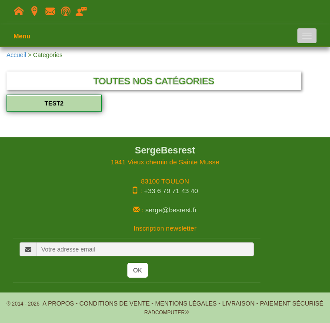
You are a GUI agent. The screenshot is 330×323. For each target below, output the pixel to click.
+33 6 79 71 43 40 (171, 190)
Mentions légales (186, 303)
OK (137, 270)
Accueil (16, 54)
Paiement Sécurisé (291, 303)
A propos (58, 303)
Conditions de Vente (115, 303)
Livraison (238, 303)
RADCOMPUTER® (165, 312)
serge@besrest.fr (171, 210)
